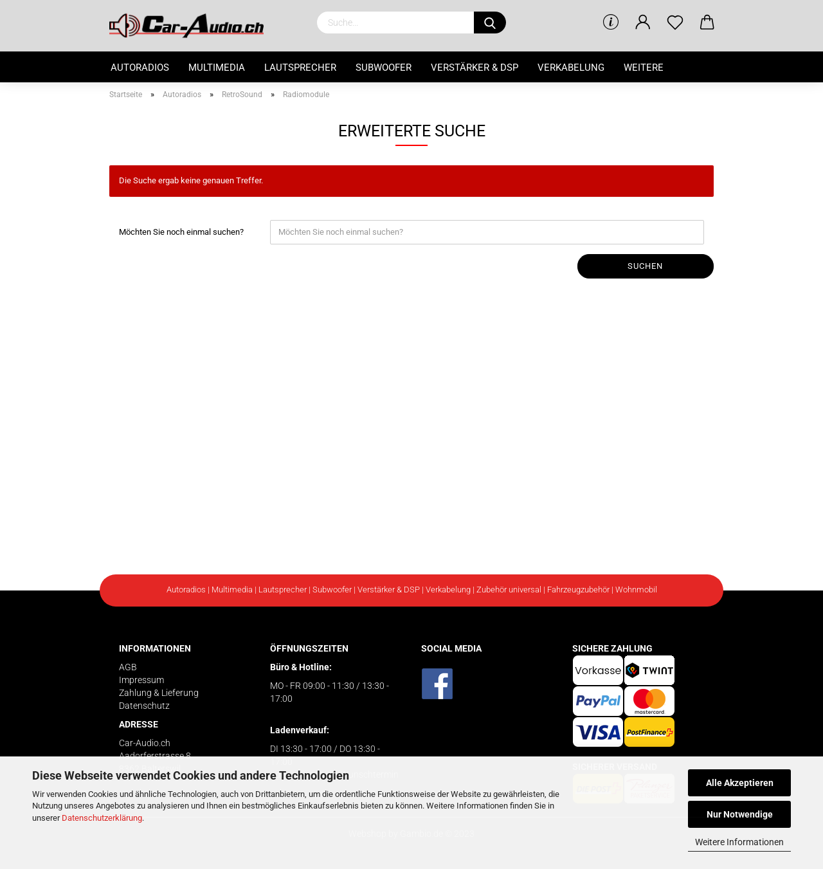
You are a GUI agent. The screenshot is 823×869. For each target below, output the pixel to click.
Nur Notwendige (740, 814)
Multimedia (216, 67)
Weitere (644, 67)
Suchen (645, 266)
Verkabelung (571, 67)
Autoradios (140, 67)
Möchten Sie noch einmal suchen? (181, 232)
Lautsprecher (300, 67)
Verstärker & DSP (474, 67)
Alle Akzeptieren (739, 783)
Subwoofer (384, 67)
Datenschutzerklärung (102, 818)
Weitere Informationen (739, 842)
